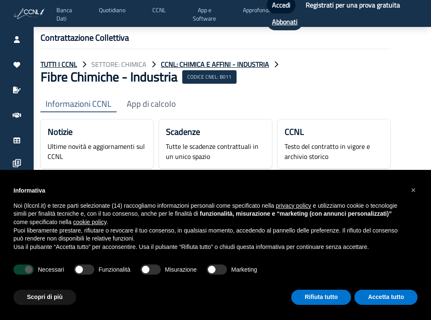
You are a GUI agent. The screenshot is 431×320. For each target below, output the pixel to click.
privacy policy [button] (293, 205)
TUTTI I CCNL (58, 64)
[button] (413, 190)
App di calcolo (151, 104)
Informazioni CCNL (78, 104)
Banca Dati (64, 14)
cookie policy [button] (89, 222)
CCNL (159, 10)
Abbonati (285, 22)
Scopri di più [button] (45, 297)
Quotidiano (112, 10)
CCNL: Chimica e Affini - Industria (215, 64)
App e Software (204, 14)
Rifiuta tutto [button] (321, 297)
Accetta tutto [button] (386, 297)
